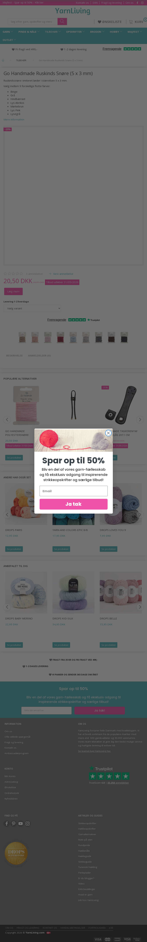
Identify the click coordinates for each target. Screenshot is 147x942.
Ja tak (73, 504)
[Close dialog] (108, 433)
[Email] (74, 491)
